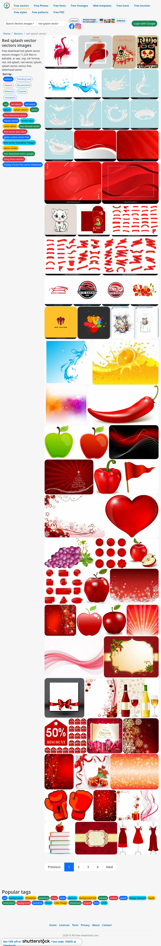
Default (8, 79)
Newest (8, 85)
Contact (107, 925)
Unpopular (10, 97)
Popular (22, 91)
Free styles (20, 12)
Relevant (9, 91)
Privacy (85, 925)
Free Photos (41, 5)
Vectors (18, 33)
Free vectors (21, 5)
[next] (109, 867)
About (96, 925)
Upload (74, 20)
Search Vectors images (19, 23)
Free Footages (79, 5)
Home (6, 33)
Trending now (24, 79)
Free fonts (59, 5)
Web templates (102, 5)
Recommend (23, 85)
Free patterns (40, 12)
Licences (64, 925)
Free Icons (123, 5)
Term (75, 925)
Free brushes (142, 5)
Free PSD (58, 12)
